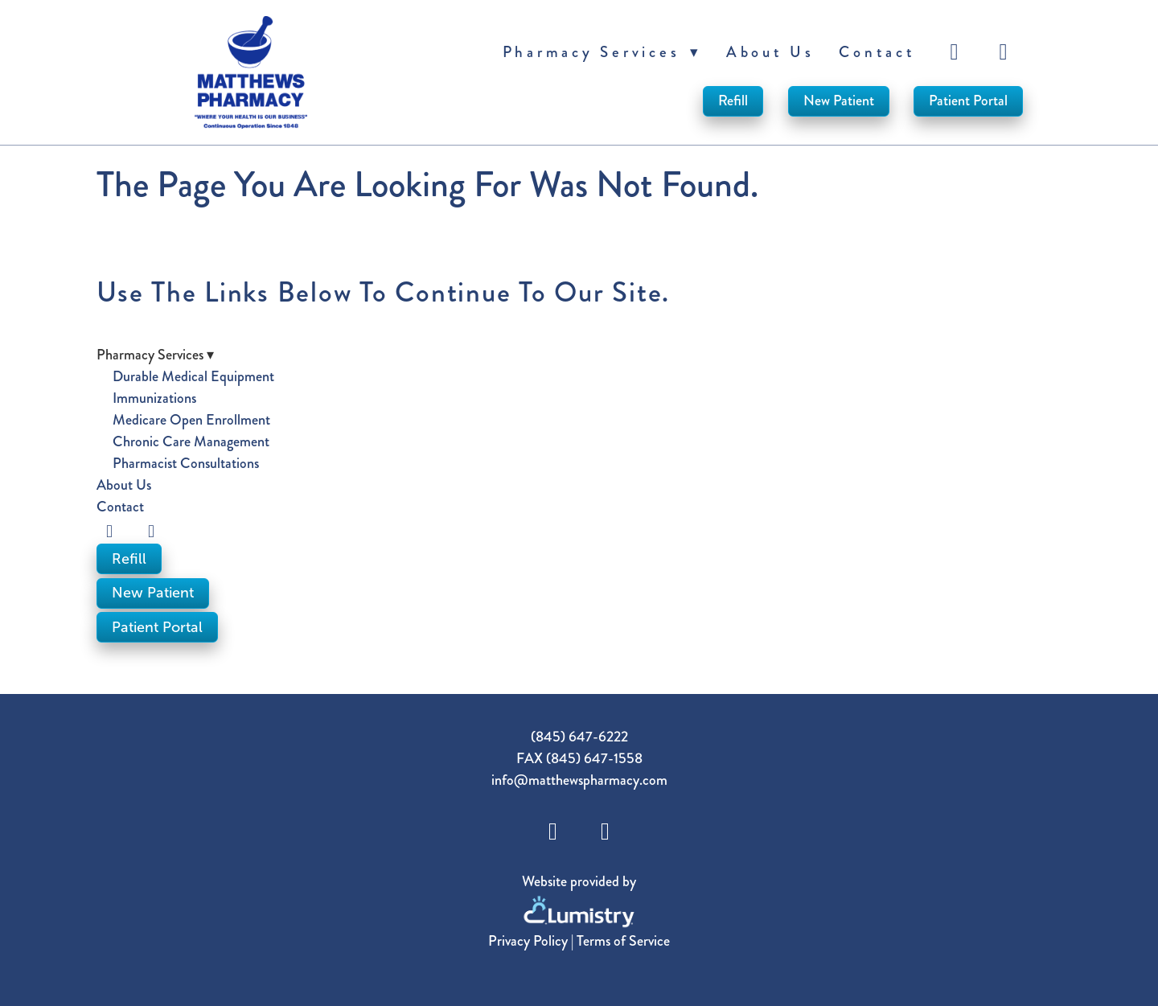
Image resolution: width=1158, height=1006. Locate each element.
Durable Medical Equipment (193, 376)
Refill (733, 100)
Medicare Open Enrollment (191, 419)
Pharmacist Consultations (186, 463)
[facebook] (957, 52)
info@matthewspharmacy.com (579, 780)
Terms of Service (623, 940)
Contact (877, 52)
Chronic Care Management (191, 441)
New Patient (838, 100)
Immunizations (154, 398)
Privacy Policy (528, 940)
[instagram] (1006, 52)
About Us (770, 52)
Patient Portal (968, 100)
